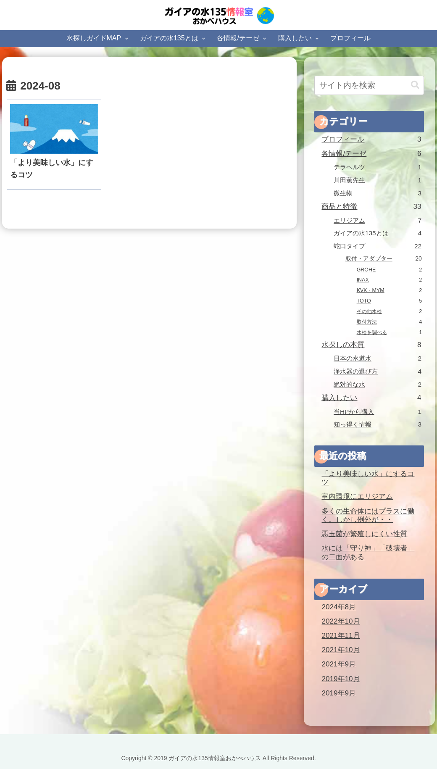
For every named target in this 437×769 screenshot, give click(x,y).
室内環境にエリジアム (357, 496)
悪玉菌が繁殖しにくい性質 (364, 534)
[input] (369, 85)
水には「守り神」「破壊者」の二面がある (367, 552)
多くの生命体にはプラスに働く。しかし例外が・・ (367, 515)
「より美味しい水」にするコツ (367, 478)
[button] (415, 85)
